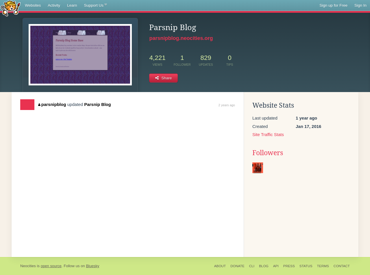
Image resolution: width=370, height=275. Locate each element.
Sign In (360, 5)
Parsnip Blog (97, 104)
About (220, 266)
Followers (267, 153)
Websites (33, 5)
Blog (264, 266)
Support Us (95, 5)
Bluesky (92, 266)
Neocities (28, 266)
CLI (251, 266)
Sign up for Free (333, 5)
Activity (54, 5)
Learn (72, 5)
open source (51, 266)
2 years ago (227, 105)
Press (289, 266)
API (276, 266)
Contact (342, 266)
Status (305, 266)
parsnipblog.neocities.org (181, 38)
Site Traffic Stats (268, 134)
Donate (237, 266)
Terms (323, 266)
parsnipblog (52, 104)
